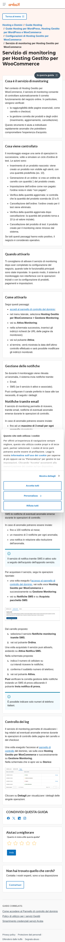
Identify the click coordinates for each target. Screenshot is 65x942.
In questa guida (47, 75)
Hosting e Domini (12, 25)
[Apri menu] (4, 4)
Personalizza (32, 495)
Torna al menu (14, 16)
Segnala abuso (32, 939)
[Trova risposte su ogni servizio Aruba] (14, 4)
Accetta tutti (32, 485)
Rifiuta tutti (32, 505)
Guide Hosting (34, 25)
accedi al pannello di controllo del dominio (32, 309)
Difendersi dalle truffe (12, 939)
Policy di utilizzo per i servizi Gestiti (21, 916)
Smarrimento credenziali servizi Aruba (22, 921)
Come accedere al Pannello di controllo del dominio (30, 911)
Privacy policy (8, 934)
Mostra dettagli (47, 476)
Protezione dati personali (29, 934)
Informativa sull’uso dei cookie (28, 455)
